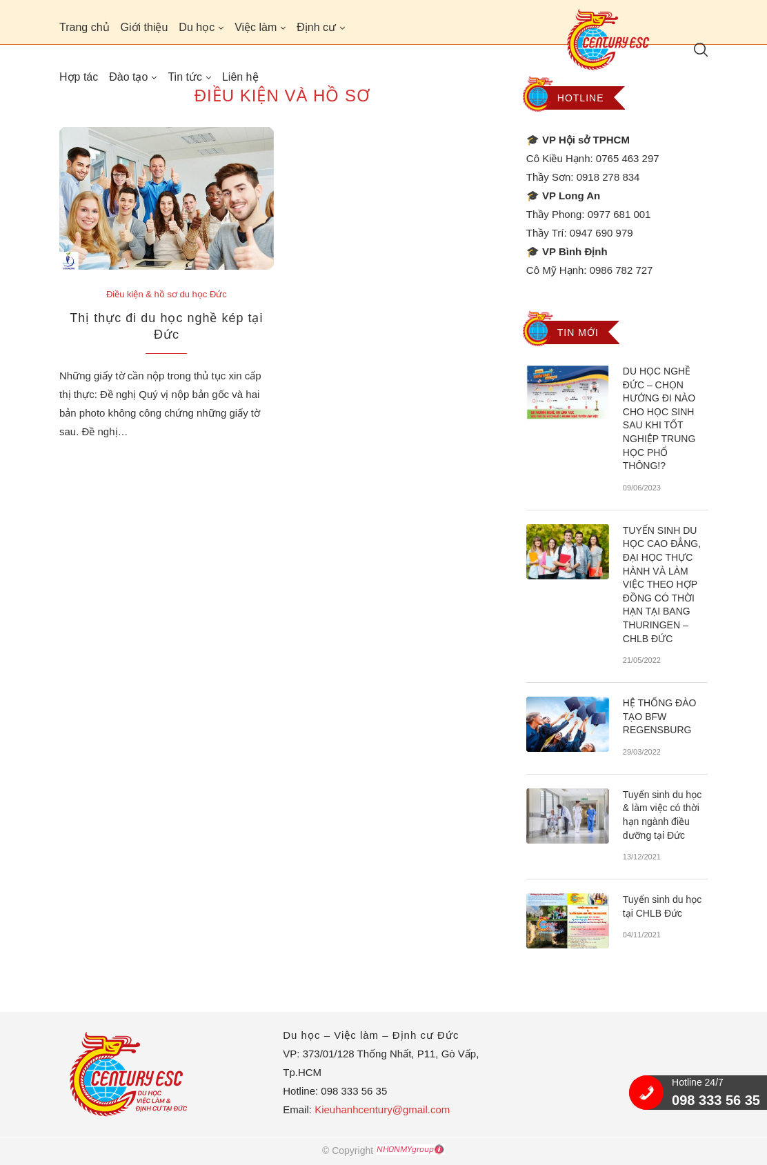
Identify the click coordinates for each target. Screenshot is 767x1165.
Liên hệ (240, 77)
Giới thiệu (144, 27)
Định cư (316, 27)
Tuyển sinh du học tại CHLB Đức (662, 906)
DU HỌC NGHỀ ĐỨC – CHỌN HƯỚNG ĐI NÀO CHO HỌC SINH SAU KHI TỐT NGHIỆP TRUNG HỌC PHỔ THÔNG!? (659, 418)
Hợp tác (78, 77)
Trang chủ (84, 27)
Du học (197, 27)
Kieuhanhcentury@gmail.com (382, 1109)
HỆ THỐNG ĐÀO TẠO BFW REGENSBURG (660, 716)
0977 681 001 (619, 214)
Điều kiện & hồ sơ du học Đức (166, 294)
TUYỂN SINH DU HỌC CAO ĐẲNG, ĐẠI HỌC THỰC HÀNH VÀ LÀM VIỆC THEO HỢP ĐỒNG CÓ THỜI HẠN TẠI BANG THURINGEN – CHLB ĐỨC (662, 584)
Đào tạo (128, 77)
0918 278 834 (608, 177)
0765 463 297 (627, 158)
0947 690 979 (601, 233)
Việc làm (256, 27)
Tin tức (185, 77)
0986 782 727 (621, 270)
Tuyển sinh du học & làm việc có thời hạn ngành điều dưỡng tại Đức (662, 815)
